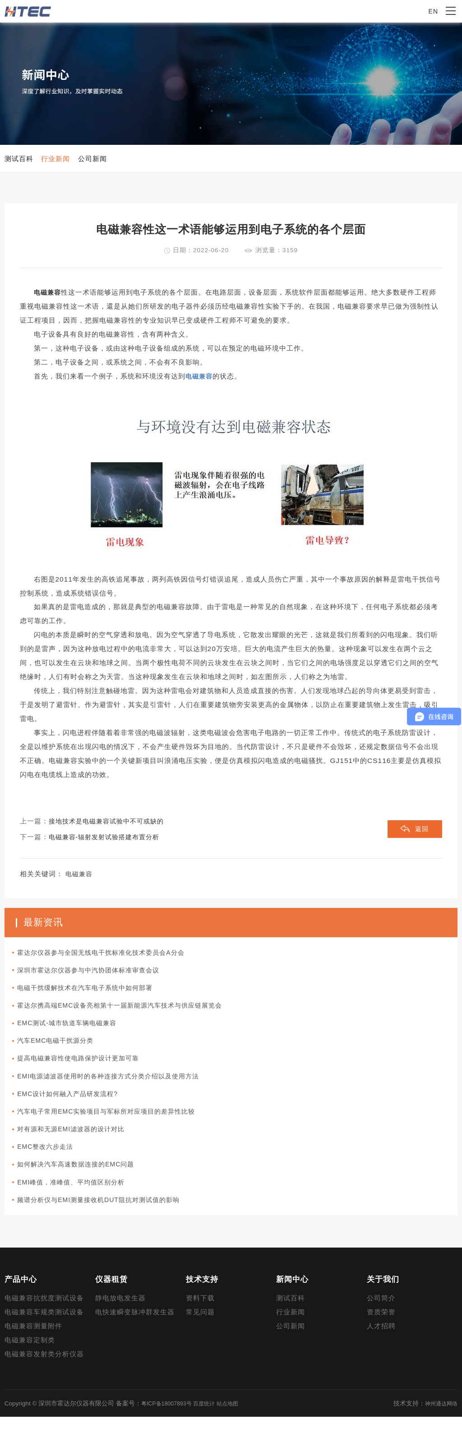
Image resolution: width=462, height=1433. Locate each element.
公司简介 (381, 1314)
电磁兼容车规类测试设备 (44, 1328)
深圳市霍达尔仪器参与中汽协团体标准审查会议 (97, 981)
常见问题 (200, 1328)
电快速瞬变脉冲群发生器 (135, 1328)
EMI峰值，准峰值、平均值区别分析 (79, 1201)
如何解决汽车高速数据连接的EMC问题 (84, 1183)
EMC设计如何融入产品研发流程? (75, 1110)
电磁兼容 (48, 298)
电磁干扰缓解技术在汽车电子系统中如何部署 (94, 999)
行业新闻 (290, 1328)
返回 (421, 835)
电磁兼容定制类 (30, 1356)
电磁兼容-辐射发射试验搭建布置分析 (108, 842)
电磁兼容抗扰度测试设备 (44, 1314)
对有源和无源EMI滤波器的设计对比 (79, 1146)
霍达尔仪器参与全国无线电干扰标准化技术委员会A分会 (111, 962)
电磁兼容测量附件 (33, 1342)
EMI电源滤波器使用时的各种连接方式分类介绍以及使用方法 (118, 1091)
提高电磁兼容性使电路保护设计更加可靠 (87, 1073)
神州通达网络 (438, 1419)
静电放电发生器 (120, 1314)
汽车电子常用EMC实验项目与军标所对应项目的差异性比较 (116, 1128)
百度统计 (212, 1419)
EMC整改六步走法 (51, 1164)
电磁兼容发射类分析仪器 (44, 1370)
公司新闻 (290, 1342)
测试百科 (290, 1314)
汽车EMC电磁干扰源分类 (62, 1055)
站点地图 (238, 1419)
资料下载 (200, 1314)
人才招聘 (381, 1342)
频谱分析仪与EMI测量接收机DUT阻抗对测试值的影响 (108, 1219)
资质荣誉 (381, 1328)
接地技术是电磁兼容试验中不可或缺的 (110, 827)
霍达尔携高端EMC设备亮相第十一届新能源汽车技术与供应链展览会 (131, 1018)
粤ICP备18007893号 (169, 1419)
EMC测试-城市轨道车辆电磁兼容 (74, 1036)
